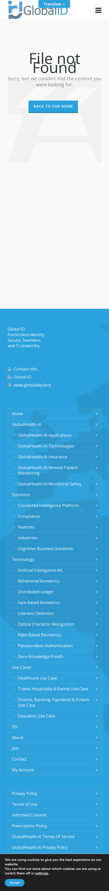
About (17, 737)
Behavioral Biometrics (39, 581)
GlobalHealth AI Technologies (46, 446)
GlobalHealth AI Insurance (42, 457)
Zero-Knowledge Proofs (40, 656)
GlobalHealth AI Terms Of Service (43, 836)
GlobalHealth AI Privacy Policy (40, 847)
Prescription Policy (29, 826)
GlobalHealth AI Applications (45, 435)
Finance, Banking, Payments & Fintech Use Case (53, 702)
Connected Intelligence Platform (48, 505)
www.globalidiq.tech (32, 385)
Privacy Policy (24, 793)
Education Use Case (36, 716)
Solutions (21, 494)
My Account (23, 770)
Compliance (29, 516)
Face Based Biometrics (39, 602)
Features (26, 527)
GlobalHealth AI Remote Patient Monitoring (48, 470)
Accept (14, 883)
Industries (27, 538)
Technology (23, 559)
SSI (15, 726)
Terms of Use (25, 804)
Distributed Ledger (36, 592)
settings (41, 873)
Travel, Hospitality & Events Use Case (53, 689)
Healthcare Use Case (37, 678)
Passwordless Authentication (45, 645)
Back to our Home (53, 106)
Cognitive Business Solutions (45, 548)
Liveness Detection (36, 613)
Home (17, 413)
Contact (19, 759)
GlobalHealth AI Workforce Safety (49, 484)
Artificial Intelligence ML (40, 570)
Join (15, 748)
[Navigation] (98, 10)
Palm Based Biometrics (39, 635)
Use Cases (21, 667)
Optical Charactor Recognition (46, 624)
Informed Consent (29, 815)
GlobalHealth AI (26, 424)
